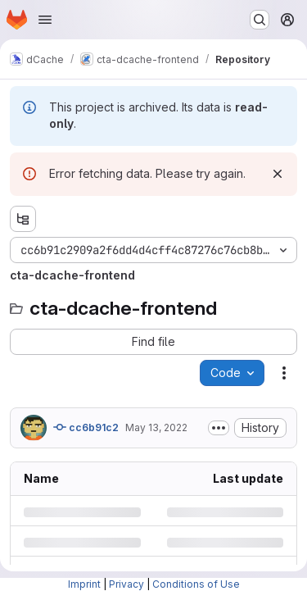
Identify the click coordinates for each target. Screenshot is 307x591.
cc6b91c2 (86, 427)
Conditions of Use (196, 584)
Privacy (126, 584)
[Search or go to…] (259, 20)
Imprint (84, 584)
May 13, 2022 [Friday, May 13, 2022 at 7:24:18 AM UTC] (156, 427)
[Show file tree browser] (23, 219)
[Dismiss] (277, 174)
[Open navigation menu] (45, 20)
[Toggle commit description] (218, 428)
